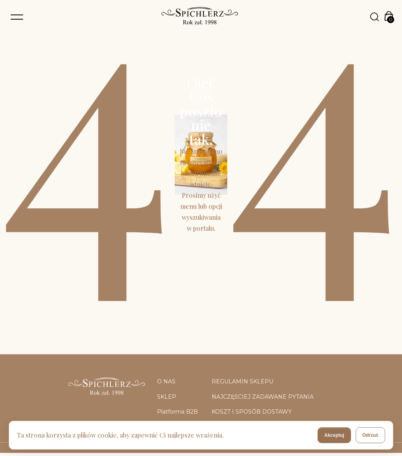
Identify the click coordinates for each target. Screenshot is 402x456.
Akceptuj (334, 435)
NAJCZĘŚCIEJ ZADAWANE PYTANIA (263, 396)
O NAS (166, 381)
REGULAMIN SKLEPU (242, 381)
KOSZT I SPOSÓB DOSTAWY (252, 411)
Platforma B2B (177, 411)
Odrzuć (370, 435)
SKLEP (166, 396)
